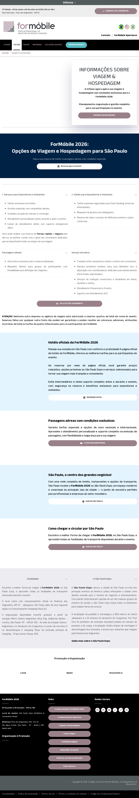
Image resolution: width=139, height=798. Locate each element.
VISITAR (16, 45)
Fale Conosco (69, 766)
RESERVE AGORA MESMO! (104, 115)
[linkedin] (103, 710)
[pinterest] (126, 710)
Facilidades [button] (33, 579)
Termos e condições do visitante (72, 793)
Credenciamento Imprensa (69, 717)
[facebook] (97, 710)
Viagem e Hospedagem (69, 725)
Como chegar (69, 734)
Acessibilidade (8, 793)
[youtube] (109, 710)
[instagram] (115, 710)
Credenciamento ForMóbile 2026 (69, 709)
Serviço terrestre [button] (80, 253)
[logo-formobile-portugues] (29, 28)
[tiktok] (121, 710)
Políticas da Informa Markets (69, 758)
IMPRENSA (37, 45)
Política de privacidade (28, 793)
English (127, 26)
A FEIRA (7, 45)
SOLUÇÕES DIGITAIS (53, 45)
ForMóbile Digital (69, 742)
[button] (69, 2)
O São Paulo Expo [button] (102, 579)
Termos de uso (48, 793)
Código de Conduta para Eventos (105, 793)
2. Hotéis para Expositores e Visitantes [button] (92, 195)
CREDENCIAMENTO (76, 45)
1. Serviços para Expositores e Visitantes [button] (23, 195)
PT (122, 26)
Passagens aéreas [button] (12, 253)
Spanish (132, 26)
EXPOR (26, 45)
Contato (105, 36)
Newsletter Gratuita (69, 750)
